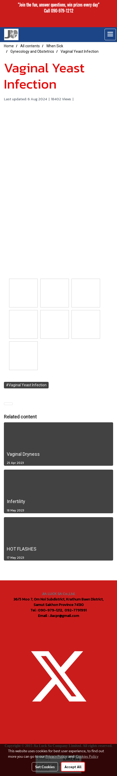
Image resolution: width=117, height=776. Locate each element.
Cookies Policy (87, 756)
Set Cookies (45, 766)
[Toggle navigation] (110, 34)
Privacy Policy (56, 756)
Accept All (72, 766)
